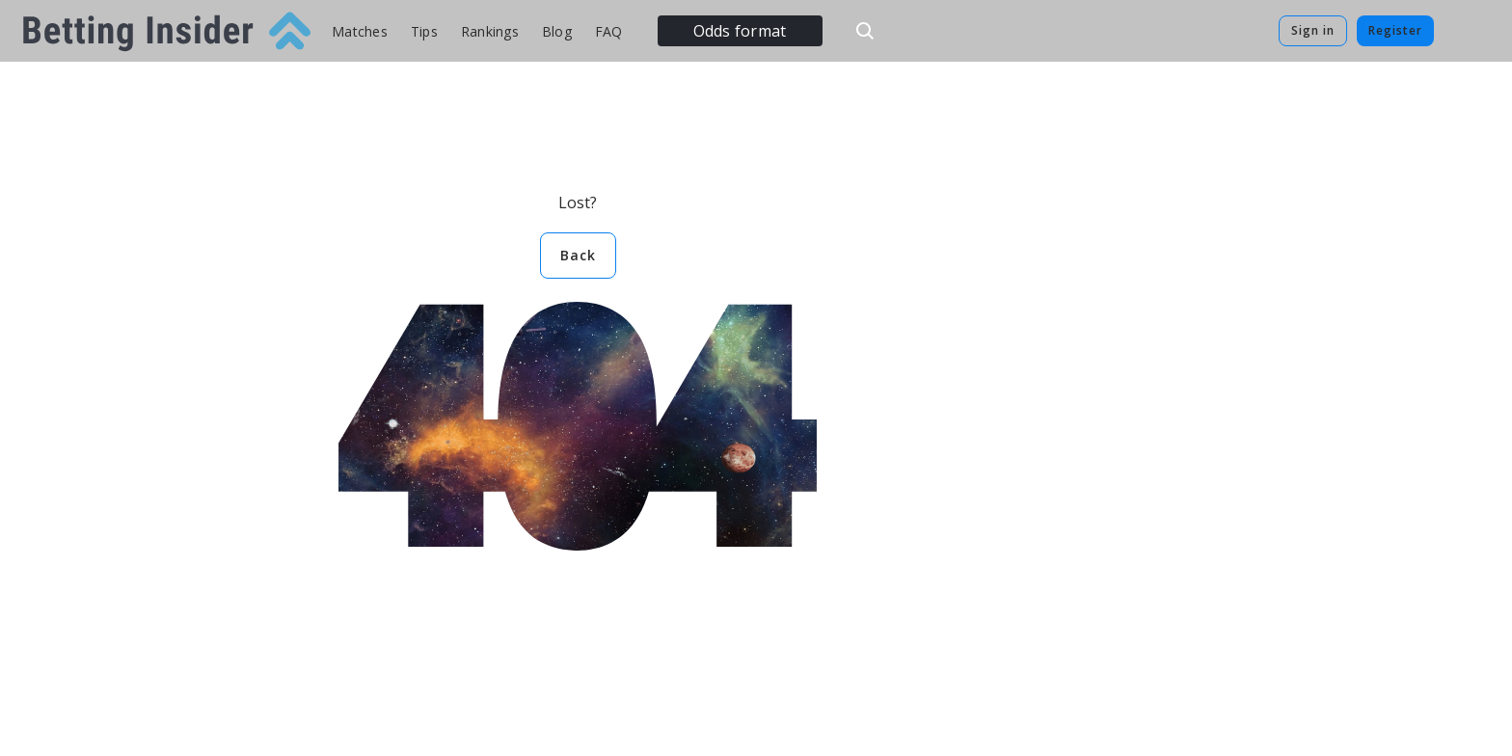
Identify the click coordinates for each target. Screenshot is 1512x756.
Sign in (1313, 30)
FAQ (609, 31)
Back (578, 255)
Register (1395, 30)
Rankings (490, 31)
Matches (360, 31)
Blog (557, 31)
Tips (424, 31)
